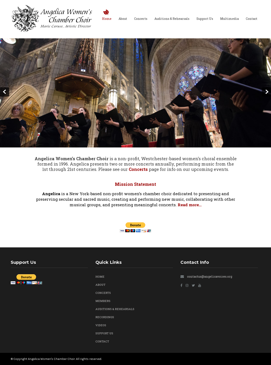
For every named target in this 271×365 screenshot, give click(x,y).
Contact (251, 19)
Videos (100, 325)
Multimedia (229, 19)
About (123, 19)
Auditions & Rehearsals (171, 19)
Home (106, 19)
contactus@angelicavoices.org (209, 276)
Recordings (104, 317)
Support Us (204, 19)
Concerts (140, 19)
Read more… (190, 204)
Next (266, 92)
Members (102, 301)
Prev (4, 92)
